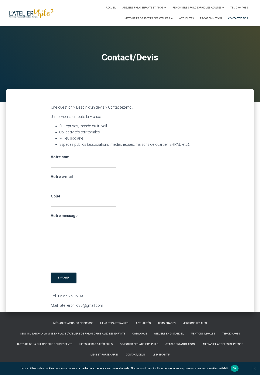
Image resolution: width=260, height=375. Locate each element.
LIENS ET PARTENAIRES (114, 323)
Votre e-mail (83, 180)
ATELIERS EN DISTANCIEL (169, 333)
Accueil (111, 7)
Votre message (83, 238)
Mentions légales (195, 323)
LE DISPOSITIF (161, 354)
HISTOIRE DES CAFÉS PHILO (96, 344)
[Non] (255, 368)
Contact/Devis (238, 18)
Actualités (186, 18)
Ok (234, 368)
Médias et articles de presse (73, 323)
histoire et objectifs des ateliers (148, 18)
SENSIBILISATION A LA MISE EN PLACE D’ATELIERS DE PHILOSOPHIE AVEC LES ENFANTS (72, 333)
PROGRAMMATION (211, 18)
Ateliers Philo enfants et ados (144, 7)
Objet (83, 200)
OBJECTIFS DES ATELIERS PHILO (139, 344)
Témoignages (239, 7)
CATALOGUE (139, 333)
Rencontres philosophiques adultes (198, 7)
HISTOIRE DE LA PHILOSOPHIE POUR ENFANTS (44, 344)
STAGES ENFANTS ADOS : (180, 344)
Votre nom (83, 161)
